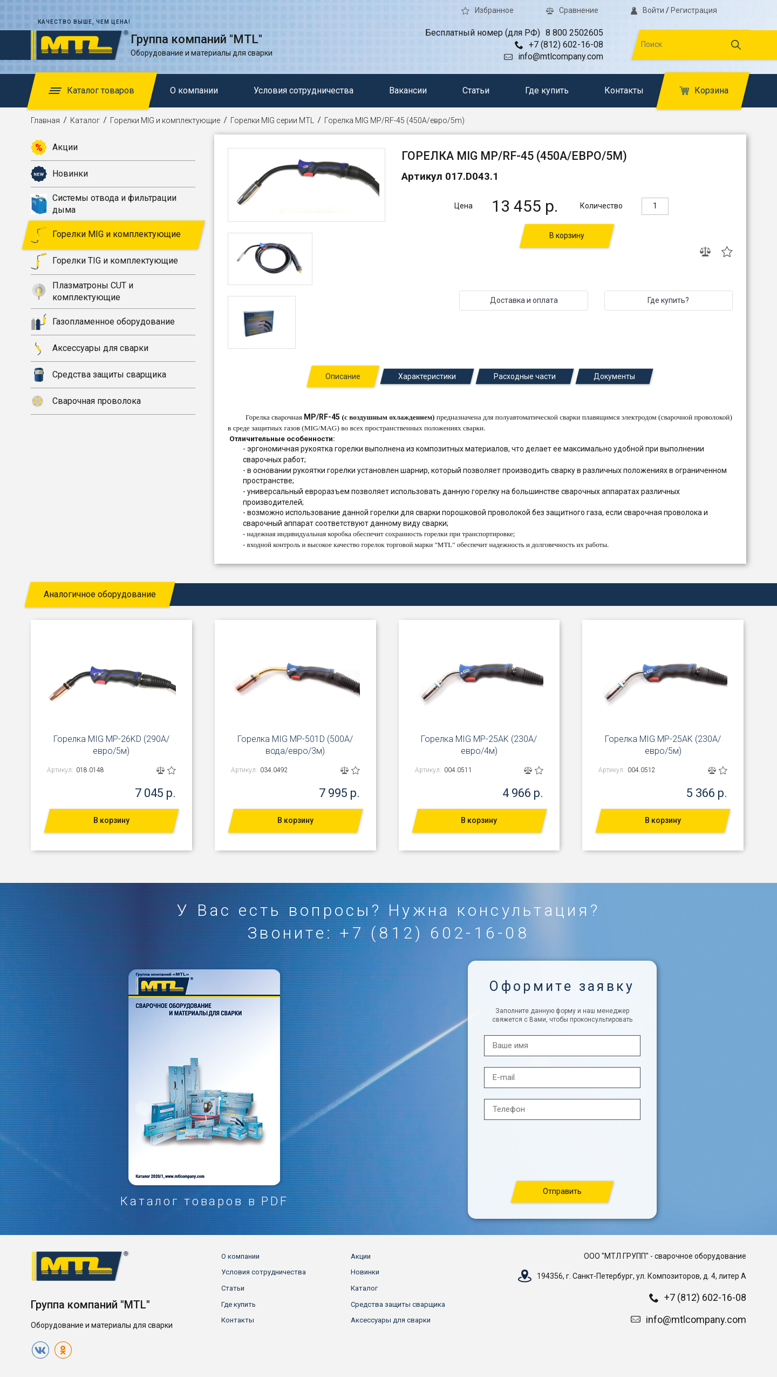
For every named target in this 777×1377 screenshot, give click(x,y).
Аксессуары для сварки (89, 348)
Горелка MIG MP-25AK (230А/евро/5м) (663, 745)
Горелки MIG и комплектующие (165, 120)
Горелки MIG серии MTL (272, 120)
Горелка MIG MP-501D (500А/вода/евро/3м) (295, 745)
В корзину (566, 235)
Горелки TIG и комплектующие (104, 261)
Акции (54, 147)
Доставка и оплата (524, 300)
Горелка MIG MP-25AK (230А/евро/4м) (479, 745)
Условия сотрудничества (303, 90)
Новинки (59, 174)
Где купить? (668, 300)
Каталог (85, 120)
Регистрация (694, 10)
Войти (647, 10)
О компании (194, 90)
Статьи (475, 90)
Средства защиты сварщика (98, 375)
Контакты (624, 90)
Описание (342, 376)
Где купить (547, 90)
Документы (614, 376)
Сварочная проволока (86, 401)
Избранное (487, 10)
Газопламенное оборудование (103, 322)
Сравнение (572, 10)
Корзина (703, 90)
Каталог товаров (91, 90)
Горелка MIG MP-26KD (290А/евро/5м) (111, 745)
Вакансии (408, 90)
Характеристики (427, 376)
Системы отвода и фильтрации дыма (103, 204)
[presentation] (563, 1151)
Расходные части (525, 376)
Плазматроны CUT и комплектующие (82, 291)
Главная (45, 120)
